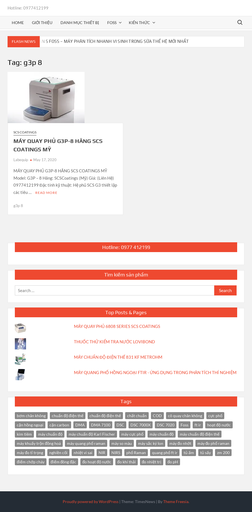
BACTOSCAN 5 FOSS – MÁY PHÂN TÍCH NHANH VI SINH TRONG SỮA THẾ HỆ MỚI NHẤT (105, 41)
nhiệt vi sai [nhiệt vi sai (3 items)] (83, 452)
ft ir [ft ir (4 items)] (198, 424)
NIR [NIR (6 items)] (102, 452)
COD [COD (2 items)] (157, 415)
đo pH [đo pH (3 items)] (172, 461)
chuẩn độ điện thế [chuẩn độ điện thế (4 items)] (67, 415)
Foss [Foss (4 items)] (184, 424)
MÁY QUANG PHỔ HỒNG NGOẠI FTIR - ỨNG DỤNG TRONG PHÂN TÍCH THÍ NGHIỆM (155, 372)
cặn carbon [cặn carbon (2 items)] (59, 424)
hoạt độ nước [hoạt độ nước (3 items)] (219, 424)
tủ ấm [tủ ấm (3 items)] (189, 452)
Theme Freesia (175, 501)
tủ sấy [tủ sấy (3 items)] (205, 452)
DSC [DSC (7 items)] (120, 424)
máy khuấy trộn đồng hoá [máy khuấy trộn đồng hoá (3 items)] (39, 443)
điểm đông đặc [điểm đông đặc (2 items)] (63, 461)
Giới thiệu (42, 22)
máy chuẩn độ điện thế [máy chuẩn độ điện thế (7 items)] (200, 434)
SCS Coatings (24, 132)
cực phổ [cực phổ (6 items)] (215, 415)
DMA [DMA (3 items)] (80, 424)
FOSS (111, 22)
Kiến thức (139, 22)
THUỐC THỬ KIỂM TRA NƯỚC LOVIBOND (114, 341)
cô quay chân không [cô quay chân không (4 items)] (185, 415)
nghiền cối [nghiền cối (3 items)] (58, 452)
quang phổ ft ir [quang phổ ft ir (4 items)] (165, 452)
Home (18, 22)
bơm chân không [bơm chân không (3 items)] (31, 415)
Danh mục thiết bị (79, 22)
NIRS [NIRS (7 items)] (115, 452)
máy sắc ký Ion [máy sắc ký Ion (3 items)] (150, 443)
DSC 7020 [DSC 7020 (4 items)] (165, 424)
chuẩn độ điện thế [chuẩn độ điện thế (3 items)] (105, 415)
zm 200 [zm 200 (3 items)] (223, 452)
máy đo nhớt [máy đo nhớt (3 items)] (180, 443)
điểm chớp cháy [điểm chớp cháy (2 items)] (31, 461)
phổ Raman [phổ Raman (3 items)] (136, 452)
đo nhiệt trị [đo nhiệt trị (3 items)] (152, 461)
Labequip (20, 160)
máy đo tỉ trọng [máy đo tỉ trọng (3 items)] (30, 452)
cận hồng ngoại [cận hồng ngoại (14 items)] (30, 424)
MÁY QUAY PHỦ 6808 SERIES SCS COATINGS (117, 326)
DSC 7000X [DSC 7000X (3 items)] (140, 424)
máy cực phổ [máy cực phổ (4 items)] (132, 434)
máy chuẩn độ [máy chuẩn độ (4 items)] (162, 434)
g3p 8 (18, 205)
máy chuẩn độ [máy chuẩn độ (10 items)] (50, 434)
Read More (46, 193)
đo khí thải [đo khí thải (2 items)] (126, 461)
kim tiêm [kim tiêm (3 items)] (24, 434)
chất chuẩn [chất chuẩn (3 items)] (137, 415)
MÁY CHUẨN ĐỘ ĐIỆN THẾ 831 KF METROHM (118, 357)
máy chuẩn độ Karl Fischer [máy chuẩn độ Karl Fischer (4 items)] (92, 434)
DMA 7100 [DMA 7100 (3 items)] (100, 424)
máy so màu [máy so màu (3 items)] (121, 443)
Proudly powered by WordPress (90, 501)
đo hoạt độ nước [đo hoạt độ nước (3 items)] (96, 461)
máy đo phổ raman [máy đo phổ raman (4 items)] (213, 443)
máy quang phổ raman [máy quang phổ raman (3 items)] (86, 443)
